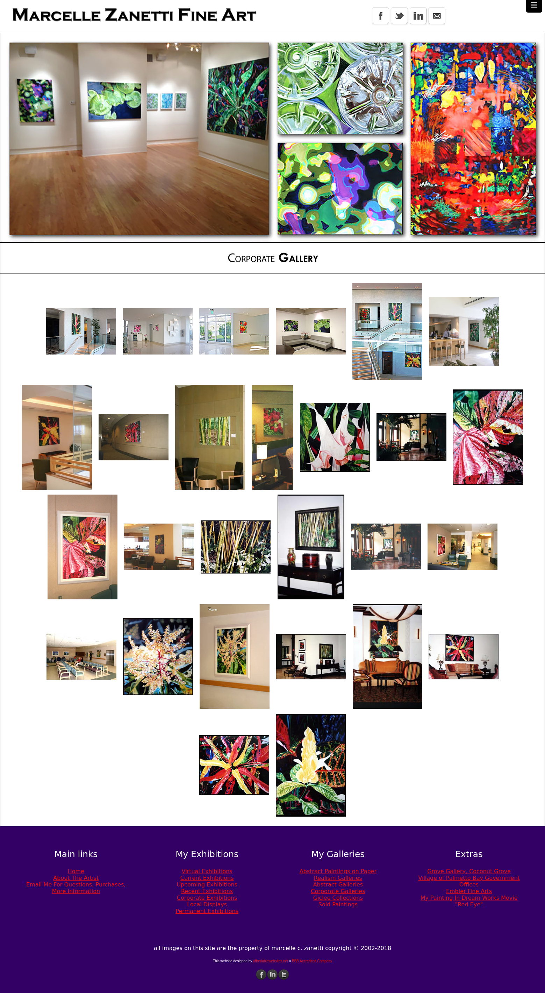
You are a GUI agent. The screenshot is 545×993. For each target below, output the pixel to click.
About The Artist (76, 878)
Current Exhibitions (207, 878)
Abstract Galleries (338, 884)
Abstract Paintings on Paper (338, 871)
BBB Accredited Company (312, 961)
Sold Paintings (338, 904)
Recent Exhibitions (207, 891)
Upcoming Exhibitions (207, 884)
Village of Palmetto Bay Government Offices (468, 881)
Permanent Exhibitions (206, 911)
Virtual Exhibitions (207, 871)
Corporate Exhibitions (207, 898)
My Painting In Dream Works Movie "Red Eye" (469, 901)
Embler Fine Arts (469, 891)
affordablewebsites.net (270, 961)
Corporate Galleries (338, 891)
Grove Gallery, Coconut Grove (469, 871)
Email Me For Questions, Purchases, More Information (76, 888)
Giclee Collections (338, 898)
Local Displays (207, 904)
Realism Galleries (338, 878)
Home (76, 871)
